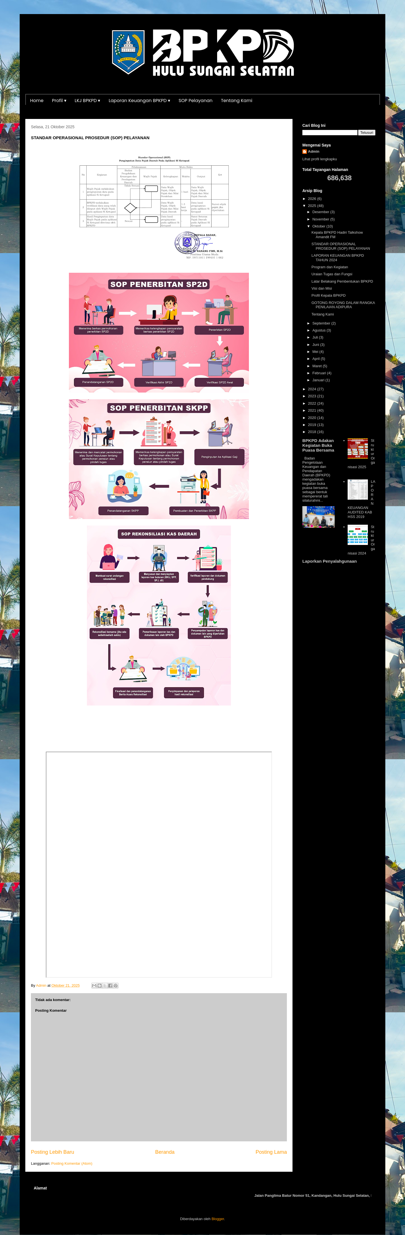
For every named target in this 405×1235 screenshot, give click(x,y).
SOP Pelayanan (196, 100)
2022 (312, 403)
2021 (312, 410)
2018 (312, 432)
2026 (312, 199)
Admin (313, 151)
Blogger (218, 1219)
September (321, 323)
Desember (321, 212)
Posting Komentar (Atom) (71, 1163)
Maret (317, 366)
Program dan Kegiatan (329, 267)
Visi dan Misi (321, 288)
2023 (312, 396)
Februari (319, 373)
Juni (316, 344)
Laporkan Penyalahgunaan (329, 561)
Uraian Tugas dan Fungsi (331, 274)
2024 (312, 389)
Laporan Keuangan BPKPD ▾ (139, 100)
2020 (312, 418)
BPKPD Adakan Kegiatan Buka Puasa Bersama (318, 445)
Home (37, 100)
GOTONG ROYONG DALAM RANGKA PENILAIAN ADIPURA (343, 305)
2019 (312, 425)
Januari (318, 380)
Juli (315, 337)
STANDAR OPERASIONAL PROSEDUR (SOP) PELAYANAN (340, 246)
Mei (316, 352)
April (316, 359)
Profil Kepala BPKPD (328, 295)
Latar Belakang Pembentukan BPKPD (342, 281)
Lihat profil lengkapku (319, 159)
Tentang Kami (236, 100)
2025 (312, 206)
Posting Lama (271, 1152)
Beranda (165, 1152)
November (321, 219)
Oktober (319, 226)
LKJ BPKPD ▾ (87, 100)
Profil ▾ (59, 100)
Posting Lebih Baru (52, 1152)
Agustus (319, 330)
